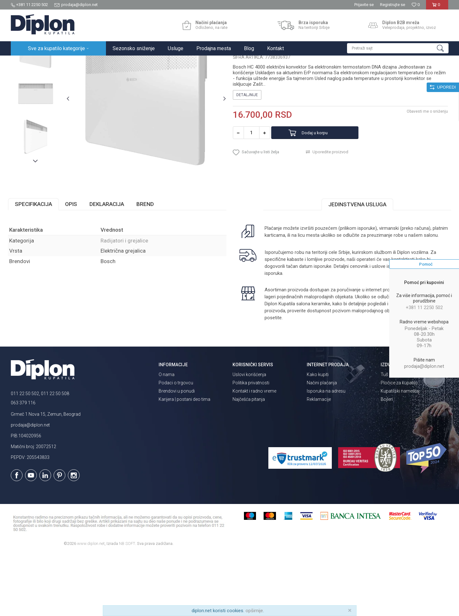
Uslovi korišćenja (249, 437)
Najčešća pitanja (249, 461)
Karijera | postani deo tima (184, 461)
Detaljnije (247, 154)
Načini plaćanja (322, 445)
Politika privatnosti (251, 445)
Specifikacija (36, 266)
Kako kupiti (318, 437)
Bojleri (387, 461)
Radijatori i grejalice (132, 62)
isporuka (289, 336)
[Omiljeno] (415, 4)
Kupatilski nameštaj (400, 453)
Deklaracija (109, 266)
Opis (74, 266)
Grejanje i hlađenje (92, 62)
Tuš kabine (391, 437)
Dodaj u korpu (322, 192)
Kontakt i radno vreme (254, 453)
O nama (166, 437)
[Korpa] (437, 7)
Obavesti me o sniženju (424, 170)
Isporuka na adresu (326, 453)
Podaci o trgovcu (176, 445)
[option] (38, 109)
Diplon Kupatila (25, 62)
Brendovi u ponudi (177, 453)
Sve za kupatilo (57, 62)
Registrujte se (392, 4)
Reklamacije (319, 461)
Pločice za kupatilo (399, 445)
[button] (398, 48)
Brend (148, 266)
